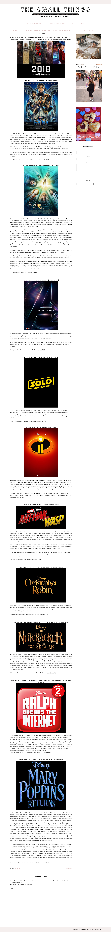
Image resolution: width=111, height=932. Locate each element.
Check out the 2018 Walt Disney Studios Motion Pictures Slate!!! (41, 30)
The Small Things (81, 929)
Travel (72, 23)
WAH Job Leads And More (34, 23)
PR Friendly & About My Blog (56, 23)
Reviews (81, 23)
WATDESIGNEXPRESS (96, 929)
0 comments (68, 868)
